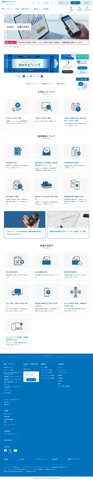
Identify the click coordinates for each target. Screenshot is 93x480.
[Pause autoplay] (17, 76)
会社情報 (45, 9)
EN (38, 3)
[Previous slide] (24, 76)
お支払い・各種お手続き (22, 9)
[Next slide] (42, 76)
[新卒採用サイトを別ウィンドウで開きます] (79, 9)
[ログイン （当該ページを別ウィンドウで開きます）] (31, 379)
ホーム (5, 46)
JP (33, 3)
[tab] (27, 76)
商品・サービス (6, 9)
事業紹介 (36, 9)
